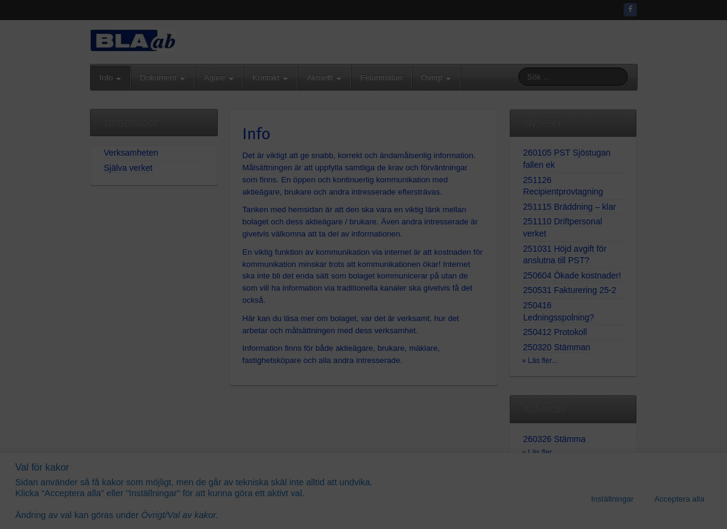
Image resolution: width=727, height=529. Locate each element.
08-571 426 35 (393, 233)
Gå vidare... (363, 349)
